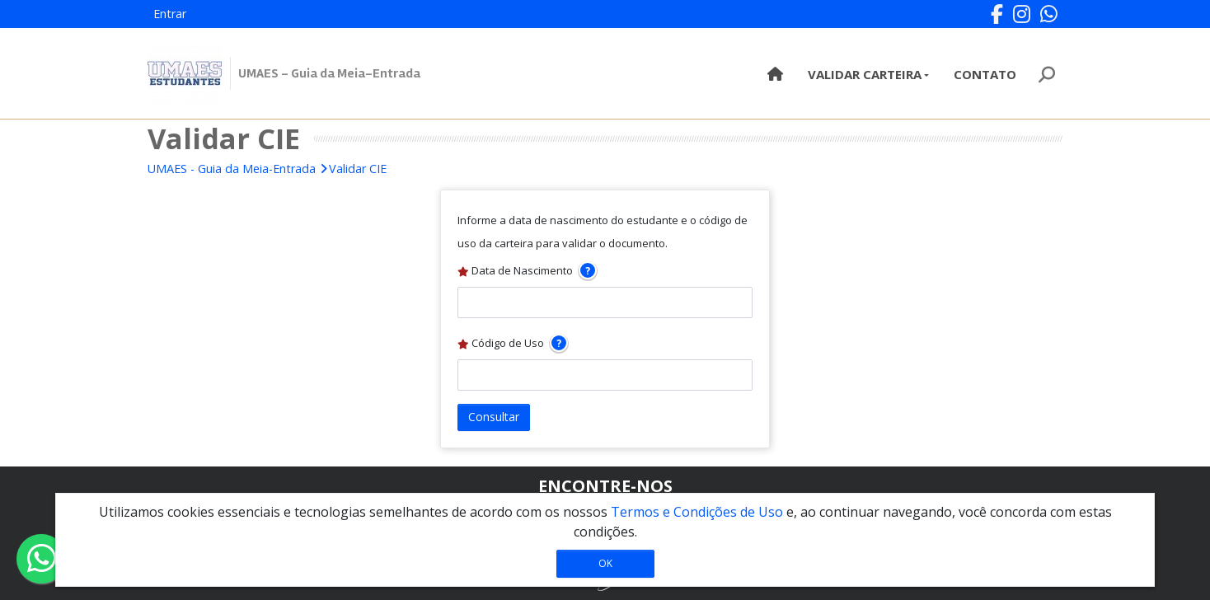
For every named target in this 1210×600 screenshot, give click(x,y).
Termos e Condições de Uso (697, 512)
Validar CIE (358, 168)
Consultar (493, 416)
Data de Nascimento (527, 270)
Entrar (169, 13)
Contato (985, 74)
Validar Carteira (865, 74)
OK (605, 563)
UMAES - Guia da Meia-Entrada (232, 168)
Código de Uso (512, 343)
